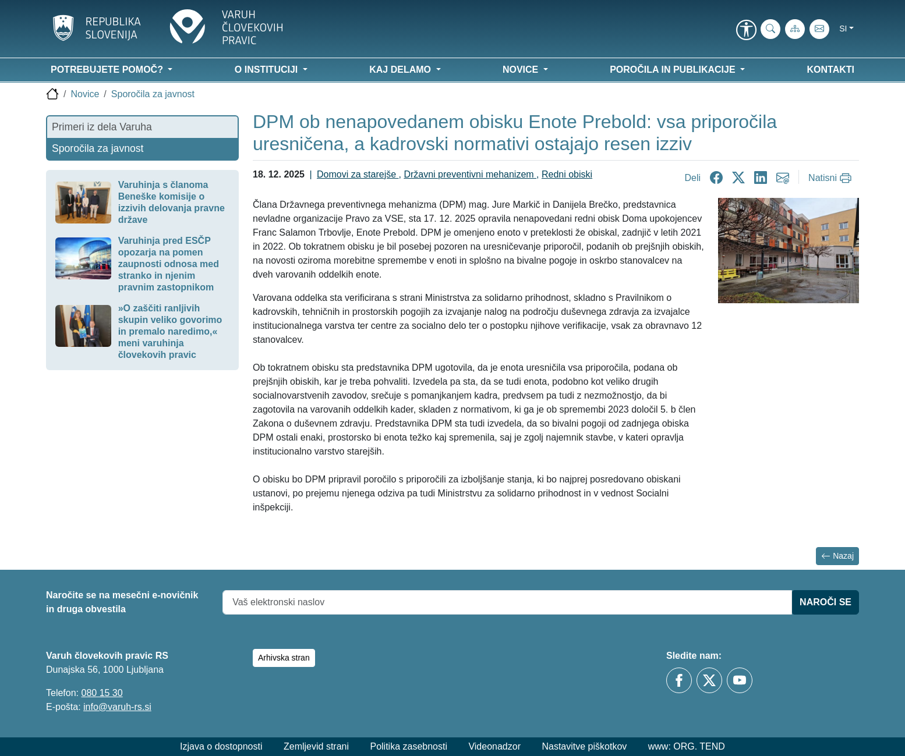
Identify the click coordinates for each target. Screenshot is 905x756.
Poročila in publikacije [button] (674, 69)
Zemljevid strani (316, 746)
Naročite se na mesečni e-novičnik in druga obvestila (122, 602)
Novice (84, 94)
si (843, 28)
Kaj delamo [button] (401, 69)
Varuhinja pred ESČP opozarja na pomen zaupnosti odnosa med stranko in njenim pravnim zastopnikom (168, 264)
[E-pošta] (819, 29)
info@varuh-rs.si (117, 707)
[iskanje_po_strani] (770, 29)
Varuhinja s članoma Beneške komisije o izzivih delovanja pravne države (171, 202)
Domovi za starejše (358, 174)
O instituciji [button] (268, 69)
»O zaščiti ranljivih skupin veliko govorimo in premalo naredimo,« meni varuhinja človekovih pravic (170, 331)
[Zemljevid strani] (795, 29)
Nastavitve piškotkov (584, 746)
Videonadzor (494, 746)
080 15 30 (101, 693)
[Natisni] (831, 178)
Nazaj (837, 556)
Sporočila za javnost (153, 94)
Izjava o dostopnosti (221, 746)
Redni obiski (567, 174)
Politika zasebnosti (408, 746)
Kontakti (830, 69)
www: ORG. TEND (686, 746)
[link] (746, 31)
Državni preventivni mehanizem (470, 174)
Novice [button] (522, 69)
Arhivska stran (284, 657)
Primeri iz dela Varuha (102, 127)
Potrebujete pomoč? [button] (108, 69)
